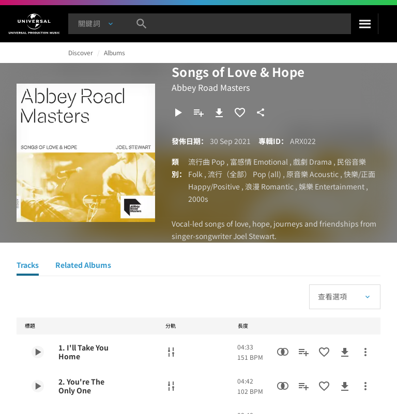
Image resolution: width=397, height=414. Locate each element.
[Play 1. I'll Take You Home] (37, 352)
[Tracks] (28, 266)
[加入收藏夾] (240, 112)
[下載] (219, 112)
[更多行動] (365, 352)
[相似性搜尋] (283, 352)
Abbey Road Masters (211, 87)
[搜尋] (364, 23)
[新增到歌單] (198, 112)
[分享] (260, 112)
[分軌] (171, 352)
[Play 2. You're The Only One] (37, 386)
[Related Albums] (83, 266)
